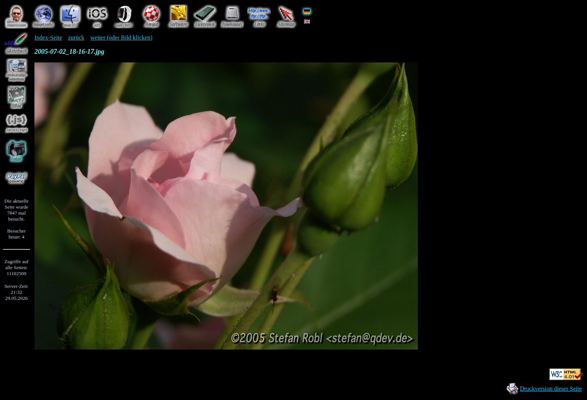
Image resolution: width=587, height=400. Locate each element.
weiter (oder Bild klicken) (121, 37)
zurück (76, 37)
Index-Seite (48, 37)
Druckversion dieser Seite (551, 388)
